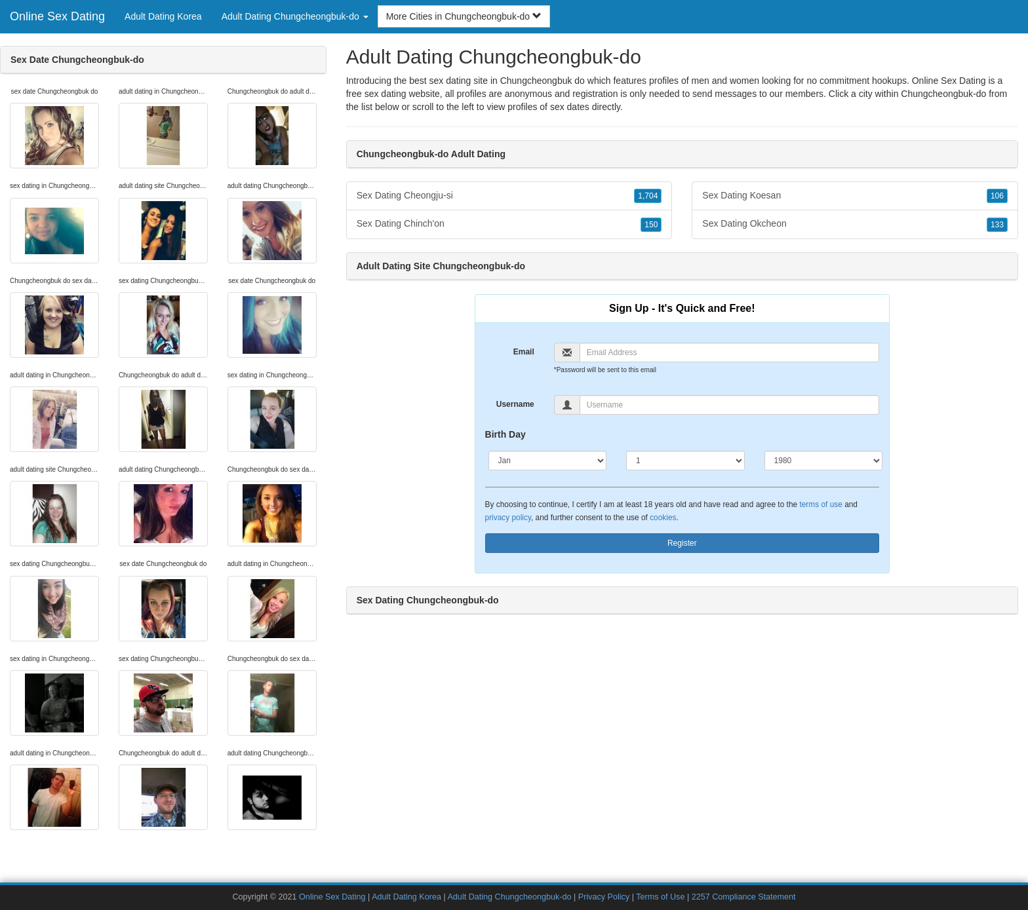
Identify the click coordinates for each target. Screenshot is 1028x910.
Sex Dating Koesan (855, 196)
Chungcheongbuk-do (943, 93)
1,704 (648, 195)
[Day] (685, 460)
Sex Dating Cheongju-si (509, 196)
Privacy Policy (603, 896)
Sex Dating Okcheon (855, 224)
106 (997, 195)
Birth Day (505, 434)
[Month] (547, 460)
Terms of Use (660, 896)
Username (515, 404)
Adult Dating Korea (163, 16)
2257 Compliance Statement (744, 896)
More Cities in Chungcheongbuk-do (464, 16)
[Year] (823, 460)
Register (682, 543)
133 (997, 224)
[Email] (729, 352)
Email (523, 351)
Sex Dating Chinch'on (509, 224)
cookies (663, 517)
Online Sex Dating (57, 16)
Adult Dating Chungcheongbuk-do (509, 896)
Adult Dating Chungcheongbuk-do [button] (295, 16)
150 (651, 224)
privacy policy (508, 517)
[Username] (729, 405)
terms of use (820, 504)
